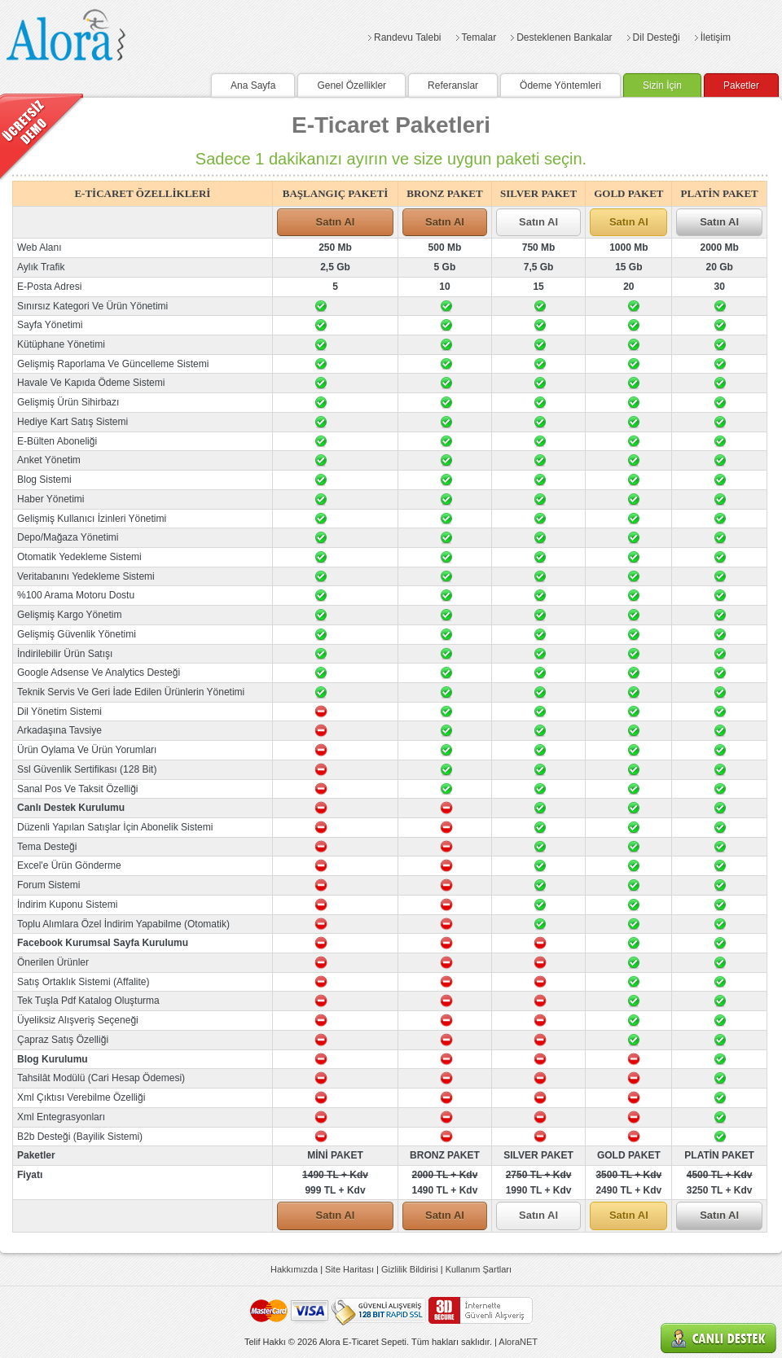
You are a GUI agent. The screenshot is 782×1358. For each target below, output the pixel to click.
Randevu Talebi (408, 37)
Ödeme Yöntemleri (560, 85)
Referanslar (453, 85)
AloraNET (518, 1342)
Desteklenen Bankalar (564, 37)
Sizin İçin (662, 85)
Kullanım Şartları (479, 1269)
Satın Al (335, 222)
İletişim (716, 37)
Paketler (741, 85)
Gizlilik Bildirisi (409, 1269)
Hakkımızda (294, 1269)
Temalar (479, 37)
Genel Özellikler (351, 85)
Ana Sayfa (253, 85)
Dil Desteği (656, 37)
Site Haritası (349, 1269)
